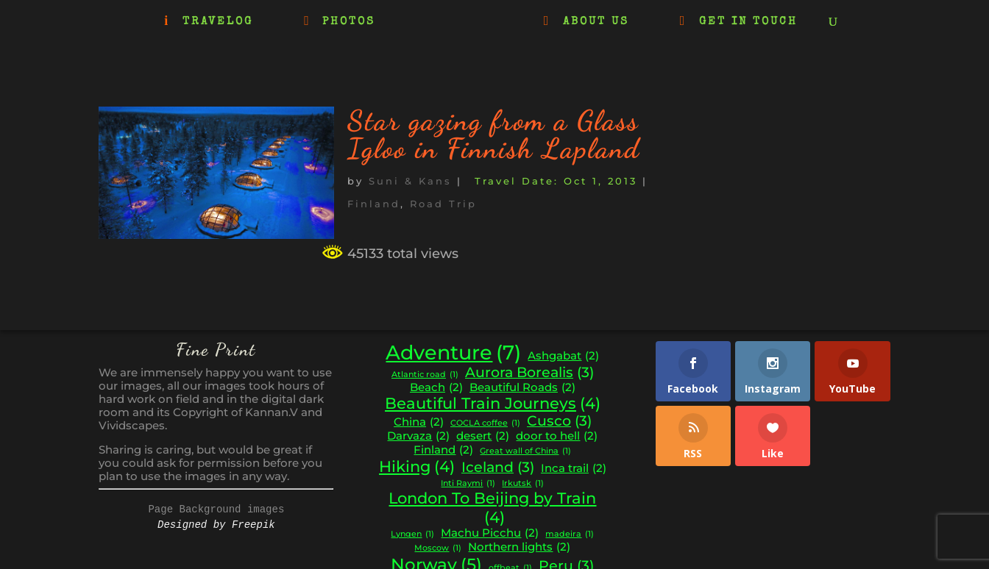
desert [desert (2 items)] (482, 436)
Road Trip (443, 204)
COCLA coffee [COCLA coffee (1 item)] (485, 424)
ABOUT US (596, 22)
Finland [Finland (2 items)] (443, 450)
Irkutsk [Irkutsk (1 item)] (523, 484)
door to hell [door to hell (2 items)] (557, 436)
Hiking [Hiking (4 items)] (417, 466)
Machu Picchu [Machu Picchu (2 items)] (490, 533)
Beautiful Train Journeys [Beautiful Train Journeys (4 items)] (492, 403)
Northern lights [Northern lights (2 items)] (519, 547)
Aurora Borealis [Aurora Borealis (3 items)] (529, 373)
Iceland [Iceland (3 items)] (497, 467)
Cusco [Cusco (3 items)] (559, 421)
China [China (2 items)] (419, 422)
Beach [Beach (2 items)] (436, 388)
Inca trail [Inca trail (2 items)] (573, 469)
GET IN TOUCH (748, 22)
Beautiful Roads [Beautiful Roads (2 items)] (522, 388)
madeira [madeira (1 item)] (569, 535)
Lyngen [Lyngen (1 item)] (412, 535)
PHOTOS (348, 22)
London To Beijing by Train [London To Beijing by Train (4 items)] (492, 507)
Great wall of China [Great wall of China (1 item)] (525, 452)
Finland (373, 204)
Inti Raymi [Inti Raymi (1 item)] (468, 484)
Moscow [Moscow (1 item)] (437, 549)
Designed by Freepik (216, 525)
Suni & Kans (410, 181)
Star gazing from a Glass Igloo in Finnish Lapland (493, 134)
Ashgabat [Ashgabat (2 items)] (563, 356)
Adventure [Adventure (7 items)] (453, 353)
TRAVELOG (217, 22)
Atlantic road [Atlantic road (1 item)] (424, 375)
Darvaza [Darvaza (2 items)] (418, 436)
